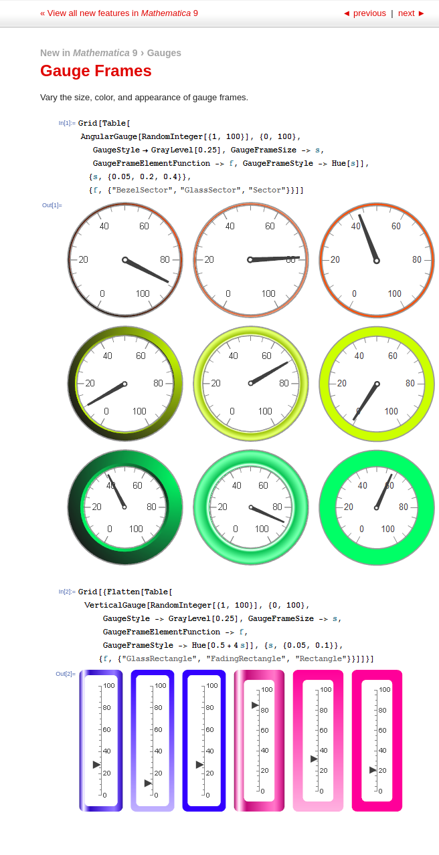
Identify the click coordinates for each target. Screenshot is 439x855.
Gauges (164, 52)
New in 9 (89, 52)
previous (365, 13)
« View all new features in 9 (119, 13)
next (411, 13)
